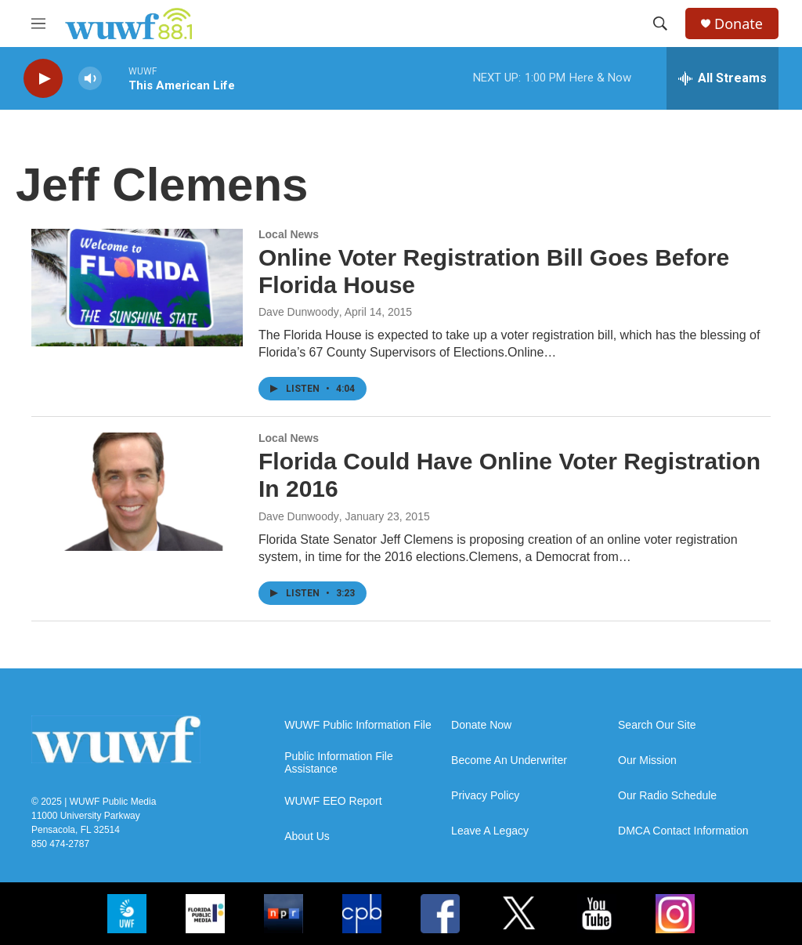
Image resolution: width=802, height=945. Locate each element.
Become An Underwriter (509, 760)
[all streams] (723, 78)
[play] (43, 79)
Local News (288, 234)
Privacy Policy (485, 796)
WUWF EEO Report (332, 801)
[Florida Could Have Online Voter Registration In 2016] (137, 491)
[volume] (90, 78)
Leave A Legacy (490, 831)
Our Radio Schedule (667, 796)
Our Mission (647, 760)
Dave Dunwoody (298, 312)
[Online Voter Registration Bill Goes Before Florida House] (137, 287)
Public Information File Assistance (338, 763)
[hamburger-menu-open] (38, 23)
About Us (307, 836)
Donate (738, 24)
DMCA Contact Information (683, 831)
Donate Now (481, 725)
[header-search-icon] (660, 23)
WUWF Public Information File (357, 725)
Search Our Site (657, 725)
